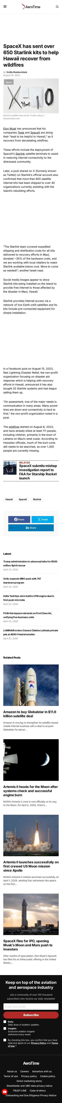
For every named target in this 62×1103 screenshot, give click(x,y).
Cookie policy (47, 1076)
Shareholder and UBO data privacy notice (29, 1085)
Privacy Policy (38, 1043)
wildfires (14, 426)
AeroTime (31, 1063)
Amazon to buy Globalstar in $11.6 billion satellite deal (29, 714)
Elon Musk (9, 128)
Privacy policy (29, 1076)
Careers (24, 1071)
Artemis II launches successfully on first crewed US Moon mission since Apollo (31, 866)
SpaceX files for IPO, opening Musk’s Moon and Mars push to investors (27, 945)
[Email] (31, 1006)
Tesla (21, 132)
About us (12, 1071)
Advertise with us (42, 1071)
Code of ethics (38, 1090)
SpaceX (35, 132)
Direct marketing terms (29, 1081)
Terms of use (11, 1076)
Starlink (20, 153)
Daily (23, 1023)
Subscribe (31, 1015)
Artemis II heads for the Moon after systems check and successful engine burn (30, 791)
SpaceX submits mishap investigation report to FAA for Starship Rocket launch (38, 472)
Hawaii (9, 499)
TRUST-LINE (19, 1090)
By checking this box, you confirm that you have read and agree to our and (33, 1043)
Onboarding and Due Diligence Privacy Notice (31, 1095)
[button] (5, 7)
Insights (21, 1031)
